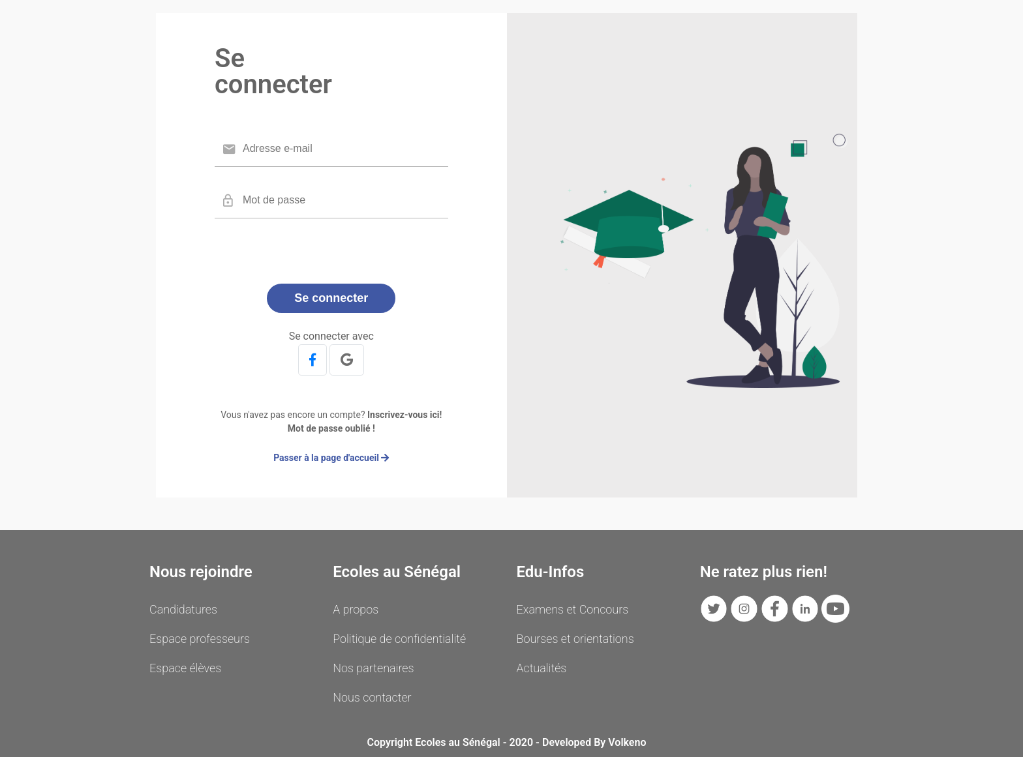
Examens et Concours (573, 609)
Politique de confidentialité (399, 639)
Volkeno (627, 742)
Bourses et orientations (575, 639)
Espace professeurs (199, 639)
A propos (355, 609)
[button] (312, 360)
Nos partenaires (373, 668)
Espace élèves (185, 668)
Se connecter (331, 297)
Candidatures (183, 609)
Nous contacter (372, 697)
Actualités (542, 668)
